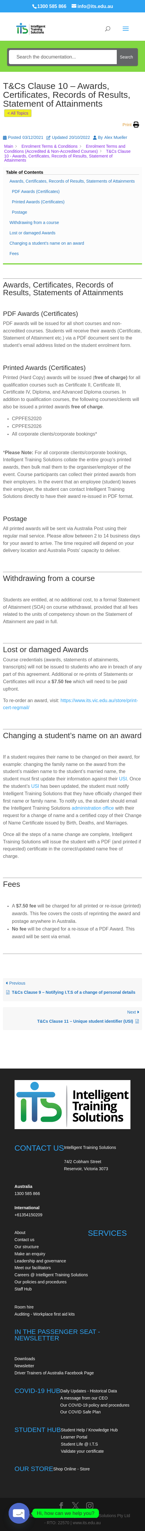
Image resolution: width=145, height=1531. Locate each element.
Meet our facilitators (33, 1267)
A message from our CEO (84, 1398)
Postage (19, 212)
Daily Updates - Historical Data (88, 1391)
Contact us (24, 1239)
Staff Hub (23, 1289)
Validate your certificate (82, 1451)
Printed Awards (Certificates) (38, 201)
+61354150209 (28, 1214)
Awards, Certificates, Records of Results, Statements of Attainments (72, 181)
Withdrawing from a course (34, 222)
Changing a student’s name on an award (47, 243)
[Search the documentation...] (63, 57)
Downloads (25, 1358)
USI (123, 778)
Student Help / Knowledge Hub (89, 1430)
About (20, 1232)
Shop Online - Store (71, 1469)
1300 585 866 (52, 6)
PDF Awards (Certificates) (36, 191)
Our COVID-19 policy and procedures (95, 1405)
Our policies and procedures (41, 1282)
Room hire (24, 1307)
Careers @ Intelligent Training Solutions (51, 1274)
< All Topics (17, 113)
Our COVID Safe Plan (80, 1412)
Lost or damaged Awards (33, 232)
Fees (14, 253)
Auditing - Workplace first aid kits (45, 1314)
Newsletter (24, 1365)
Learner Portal (74, 1437)
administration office (93, 808)
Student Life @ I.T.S (79, 1444)
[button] (130, 124)
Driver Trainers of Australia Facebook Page (54, 1373)
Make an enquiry (30, 1253)
